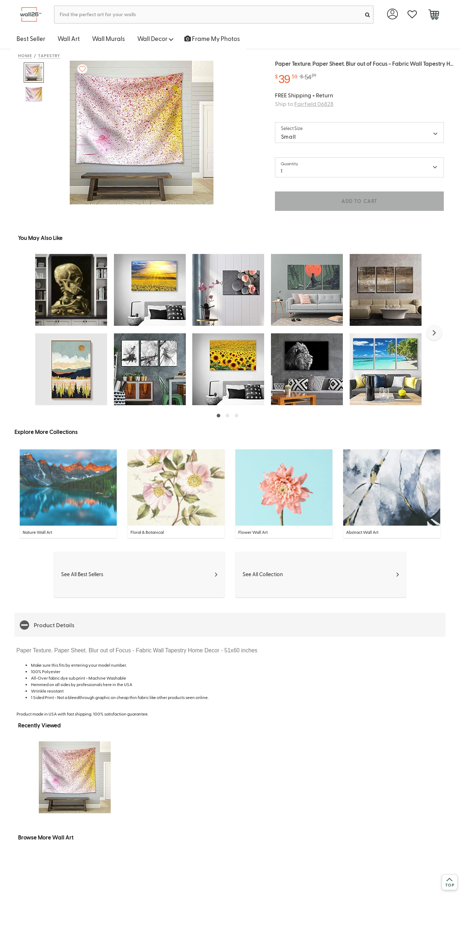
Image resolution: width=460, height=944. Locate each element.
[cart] (433, 15)
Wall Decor (155, 38)
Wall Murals (108, 38)
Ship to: (304, 103)
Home (25, 55)
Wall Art (69, 38)
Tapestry (49, 55)
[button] (434, 333)
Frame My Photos (212, 38)
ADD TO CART (359, 201)
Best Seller (31, 38)
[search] (367, 14)
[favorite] (412, 14)
